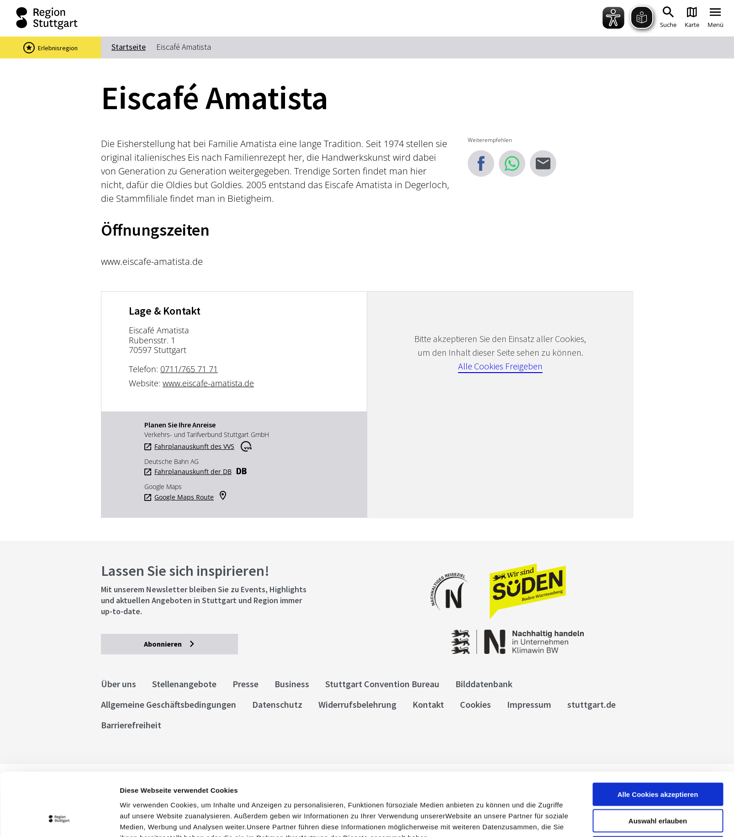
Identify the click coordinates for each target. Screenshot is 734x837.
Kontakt (428, 704)
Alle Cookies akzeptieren (658, 735)
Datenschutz (277, 704)
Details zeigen (486, 819)
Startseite (128, 47)
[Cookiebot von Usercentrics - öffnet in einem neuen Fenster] (59, 819)
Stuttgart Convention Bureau (382, 684)
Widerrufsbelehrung (357, 704)
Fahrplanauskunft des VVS (194, 446)
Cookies (475, 704)
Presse (245, 684)
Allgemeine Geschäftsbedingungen (168, 704)
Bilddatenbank (483, 684)
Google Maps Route (184, 497)
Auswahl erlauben (657, 762)
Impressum (139, 789)
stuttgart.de (591, 704)
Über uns (118, 684)
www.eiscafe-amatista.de (208, 383)
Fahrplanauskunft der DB (193, 472)
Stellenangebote (184, 684)
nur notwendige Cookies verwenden (657, 792)
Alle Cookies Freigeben (500, 366)
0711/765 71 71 (189, 368)
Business (292, 684)
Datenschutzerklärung (202, 789)
